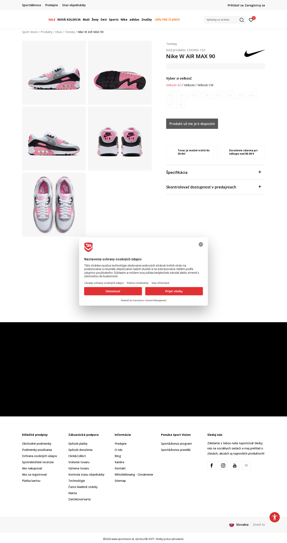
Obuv (58, 32)
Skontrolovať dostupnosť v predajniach (213, 186)
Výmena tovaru (78, 468)
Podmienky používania (37, 450)
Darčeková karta (79, 499)
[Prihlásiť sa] (251, 19)
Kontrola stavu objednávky (86, 474)
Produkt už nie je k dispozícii (192, 123)
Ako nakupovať (32, 468)
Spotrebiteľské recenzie (38, 462)
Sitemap (120, 481)
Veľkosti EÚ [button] (173, 85)
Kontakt (120, 468)
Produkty (46, 32)
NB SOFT (149, 539)
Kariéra (119, 462)
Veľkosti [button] (189, 85)
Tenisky (70, 32)
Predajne (121, 443)
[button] (224, 19)
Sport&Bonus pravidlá (175, 450)
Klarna (72, 493)
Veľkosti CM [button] (205, 85)
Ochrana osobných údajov (39, 456)
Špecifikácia (213, 172)
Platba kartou (31, 481)
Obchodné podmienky (36, 443)
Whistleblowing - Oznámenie (134, 474)
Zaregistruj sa (255, 5)
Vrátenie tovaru (78, 462)
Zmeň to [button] (259, 524)
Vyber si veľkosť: (179, 78)
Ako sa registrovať (34, 474)
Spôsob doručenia (80, 450)
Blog (118, 456)
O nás (118, 450)
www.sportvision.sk (123, 539)
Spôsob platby (78, 443)
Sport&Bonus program (176, 443)
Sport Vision (30, 32)
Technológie (76, 481)
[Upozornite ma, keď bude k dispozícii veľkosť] (170, 95)
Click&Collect (77, 456)
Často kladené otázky (83, 487)
